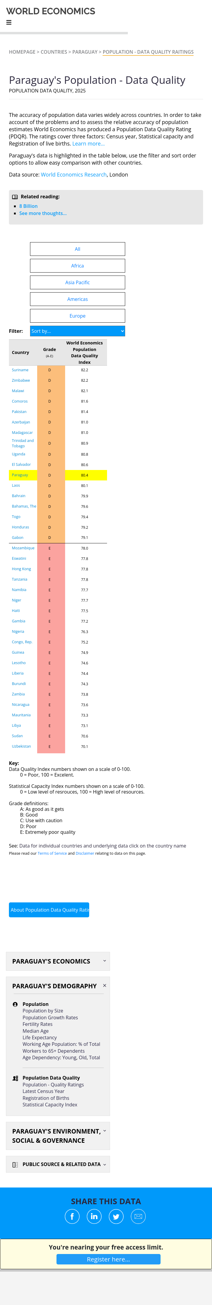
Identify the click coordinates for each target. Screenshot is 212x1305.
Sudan (17, 735)
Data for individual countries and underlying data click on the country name (102, 845)
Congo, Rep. (22, 641)
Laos (16, 485)
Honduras (20, 527)
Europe (78, 316)
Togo (16, 516)
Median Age (36, 1031)
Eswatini (19, 558)
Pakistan (19, 411)
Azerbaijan (21, 422)
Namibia (19, 589)
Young (69, 1057)
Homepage (22, 52)
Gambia (18, 621)
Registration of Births (46, 1098)
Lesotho (19, 662)
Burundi (19, 683)
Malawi (18, 390)
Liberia (17, 673)
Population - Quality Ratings (53, 1084)
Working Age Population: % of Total (61, 1044)
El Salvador (21, 464)
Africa (77, 265)
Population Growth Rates (50, 1017)
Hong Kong (21, 568)
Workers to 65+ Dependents (54, 1051)
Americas (77, 299)
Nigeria (18, 631)
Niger (16, 600)
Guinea (18, 652)
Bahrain (18, 495)
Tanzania (19, 579)
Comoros (20, 401)
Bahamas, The (24, 506)
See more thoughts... (43, 213)
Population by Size (43, 1010)
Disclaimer (85, 853)
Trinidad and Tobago (23, 443)
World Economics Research (74, 174)
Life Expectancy (40, 1037)
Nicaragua (20, 704)
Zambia (18, 694)
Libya (16, 725)
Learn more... (88, 143)
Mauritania (21, 715)
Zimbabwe (21, 380)
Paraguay (85, 52)
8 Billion (28, 206)
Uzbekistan (21, 746)
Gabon (17, 537)
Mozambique (23, 548)
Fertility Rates (38, 1024)
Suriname (20, 369)
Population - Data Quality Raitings (148, 52)
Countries (54, 52)
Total (94, 1057)
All (77, 249)
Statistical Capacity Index (50, 1104)
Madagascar (22, 432)
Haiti (16, 610)
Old (83, 1057)
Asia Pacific (77, 282)
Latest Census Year (44, 1091)
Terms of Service (52, 853)
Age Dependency (41, 1057)
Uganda (18, 454)
